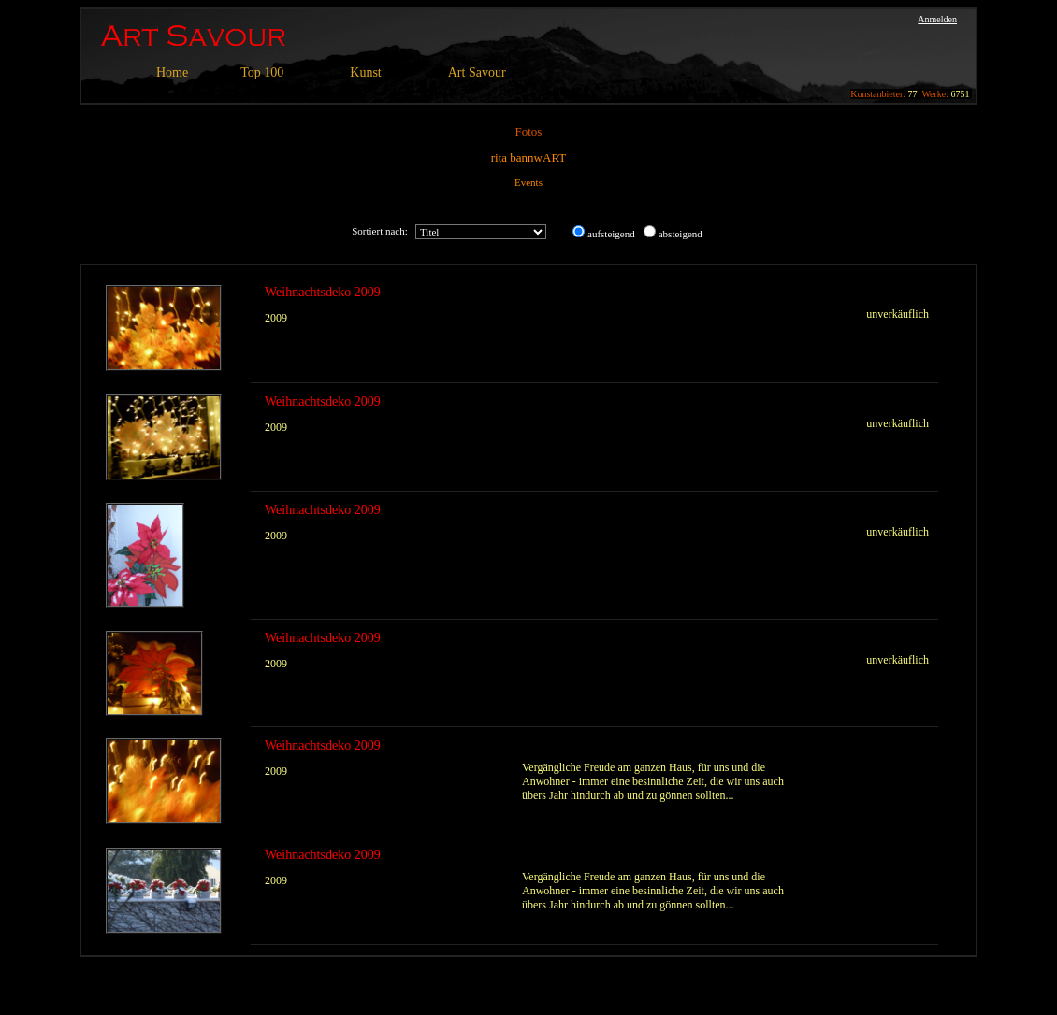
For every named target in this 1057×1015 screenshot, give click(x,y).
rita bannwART (528, 157)
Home (172, 72)
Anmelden (937, 19)
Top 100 (261, 72)
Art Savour (477, 72)
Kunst (365, 72)
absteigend (680, 233)
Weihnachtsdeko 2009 (323, 292)
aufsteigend (611, 233)
